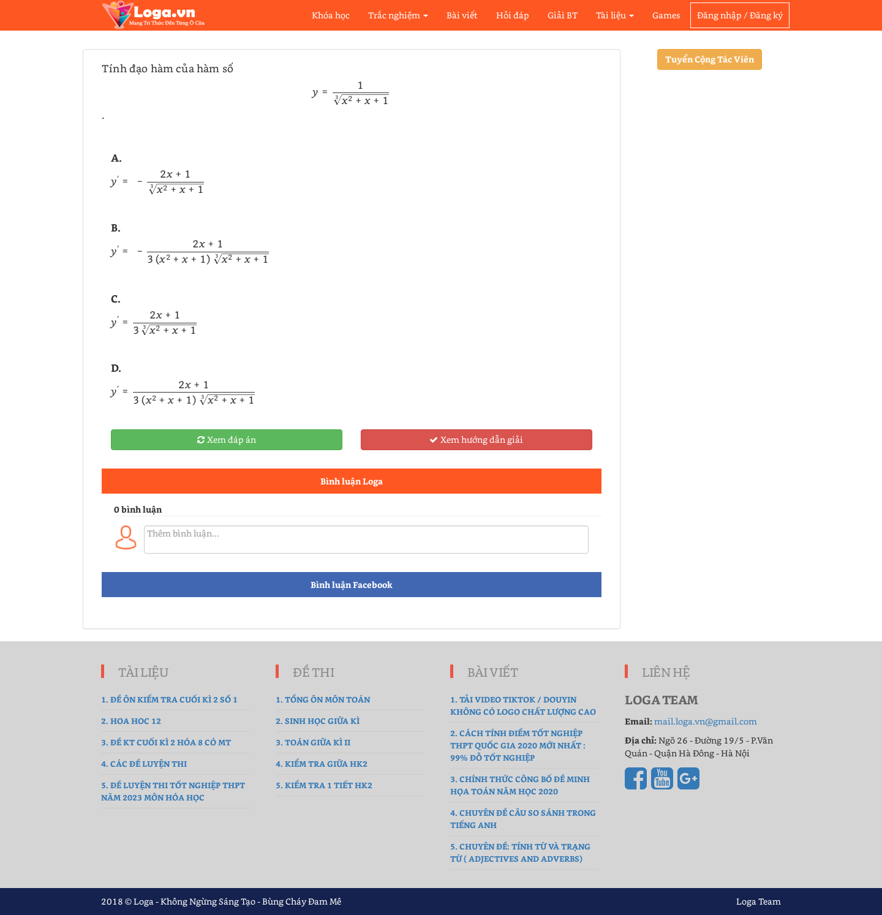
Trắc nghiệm (398, 15)
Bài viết (462, 15)
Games (666, 15)
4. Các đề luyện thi (144, 763)
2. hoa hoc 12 (131, 720)
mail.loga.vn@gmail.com (705, 721)
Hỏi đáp (512, 15)
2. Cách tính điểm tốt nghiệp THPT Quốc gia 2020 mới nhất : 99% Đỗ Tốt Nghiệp (518, 745)
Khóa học (331, 15)
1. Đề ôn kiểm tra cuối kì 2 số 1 (169, 699)
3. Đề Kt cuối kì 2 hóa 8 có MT (166, 742)
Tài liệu (615, 15)
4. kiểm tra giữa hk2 (322, 763)
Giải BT (563, 15)
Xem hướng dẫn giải (476, 439)
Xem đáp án (226, 439)
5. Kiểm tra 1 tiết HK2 (324, 785)
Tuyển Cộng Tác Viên (709, 59)
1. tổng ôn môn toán (323, 699)
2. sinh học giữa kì (318, 720)
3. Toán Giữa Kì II (313, 742)
